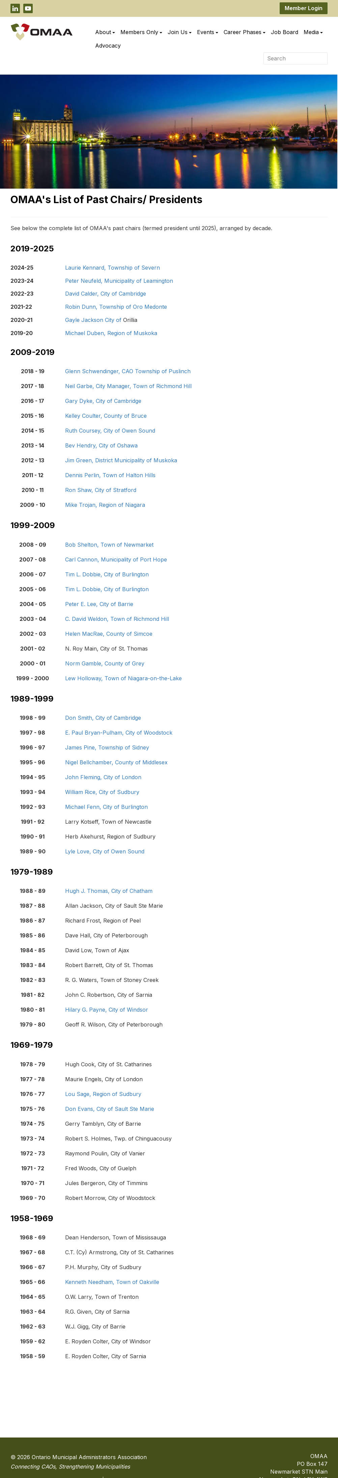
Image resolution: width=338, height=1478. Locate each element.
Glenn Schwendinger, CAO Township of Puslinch (128, 371)
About (105, 32)
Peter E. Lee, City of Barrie (99, 604)
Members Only (141, 32)
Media (313, 32)
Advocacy (108, 45)
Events (207, 32)
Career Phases (244, 32)
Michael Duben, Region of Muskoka (111, 333)
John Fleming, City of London (103, 777)
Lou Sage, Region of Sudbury (103, 1094)
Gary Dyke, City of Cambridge (103, 401)
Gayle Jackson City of (94, 320)
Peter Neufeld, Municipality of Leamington (119, 280)
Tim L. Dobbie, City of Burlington (107, 574)
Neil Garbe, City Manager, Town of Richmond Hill (128, 386)
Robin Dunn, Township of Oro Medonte (116, 306)
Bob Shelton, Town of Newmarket (109, 544)
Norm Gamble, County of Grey (104, 663)
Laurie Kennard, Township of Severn (112, 267)
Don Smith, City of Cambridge (103, 717)
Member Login (303, 8)
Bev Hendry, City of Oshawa (101, 445)
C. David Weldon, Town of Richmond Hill (117, 618)
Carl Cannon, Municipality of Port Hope (116, 559)
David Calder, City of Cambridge (105, 293)
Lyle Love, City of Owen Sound (104, 851)
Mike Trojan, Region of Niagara (105, 504)
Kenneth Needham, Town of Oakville (112, 1282)
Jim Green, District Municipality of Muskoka (121, 460)
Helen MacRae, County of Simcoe (108, 633)
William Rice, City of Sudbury (102, 792)
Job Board (284, 32)
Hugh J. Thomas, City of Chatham (108, 890)
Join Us (180, 32)
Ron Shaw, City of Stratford (100, 490)
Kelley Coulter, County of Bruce (106, 415)
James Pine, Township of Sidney (107, 747)
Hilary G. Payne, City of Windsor (106, 1009)
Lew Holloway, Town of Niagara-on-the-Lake (123, 678)
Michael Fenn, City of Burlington (106, 806)
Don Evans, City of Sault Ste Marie (109, 1108)
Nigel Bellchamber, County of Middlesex (116, 762)
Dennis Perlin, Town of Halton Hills (110, 475)
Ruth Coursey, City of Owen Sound (110, 430)
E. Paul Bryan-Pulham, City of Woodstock (118, 732)
